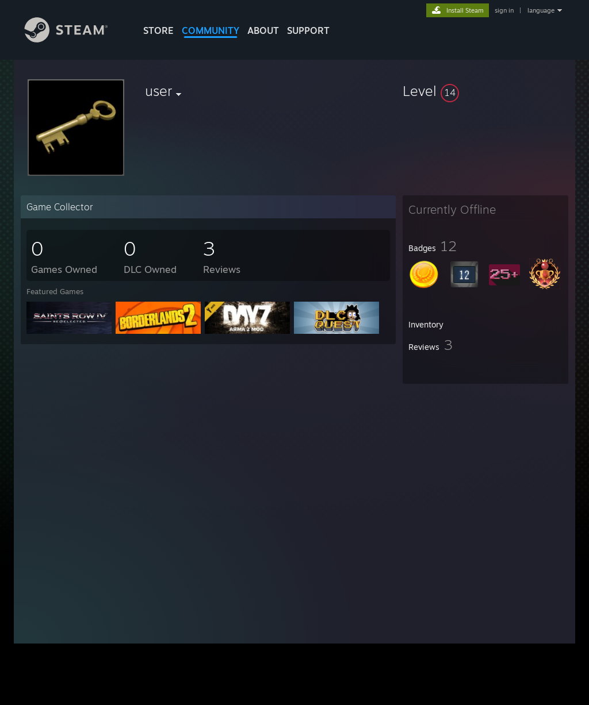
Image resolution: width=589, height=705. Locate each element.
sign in (504, 10)
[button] (485, 90)
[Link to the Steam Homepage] (74, 39)
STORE (158, 30)
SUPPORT (308, 30)
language (540, 10)
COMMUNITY (210, 30)
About (263, 30)
